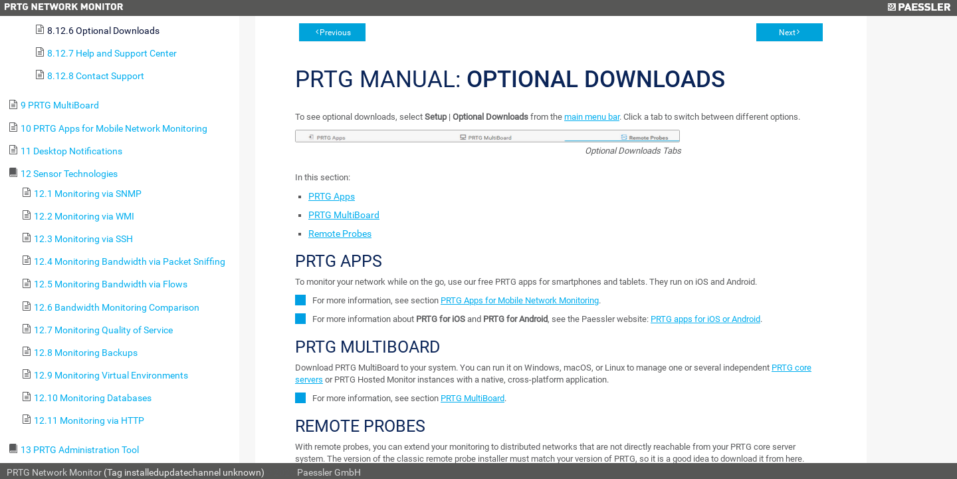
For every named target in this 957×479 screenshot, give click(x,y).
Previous (335, 32)
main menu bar (591, 117)
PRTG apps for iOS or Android (705, 319)
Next (787, 32)
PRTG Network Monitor (54, 472)
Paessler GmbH (329, 472)
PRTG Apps (331, 196)
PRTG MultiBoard (343, 215)
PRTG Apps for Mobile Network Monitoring (520, 300)
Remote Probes (340, 233)
